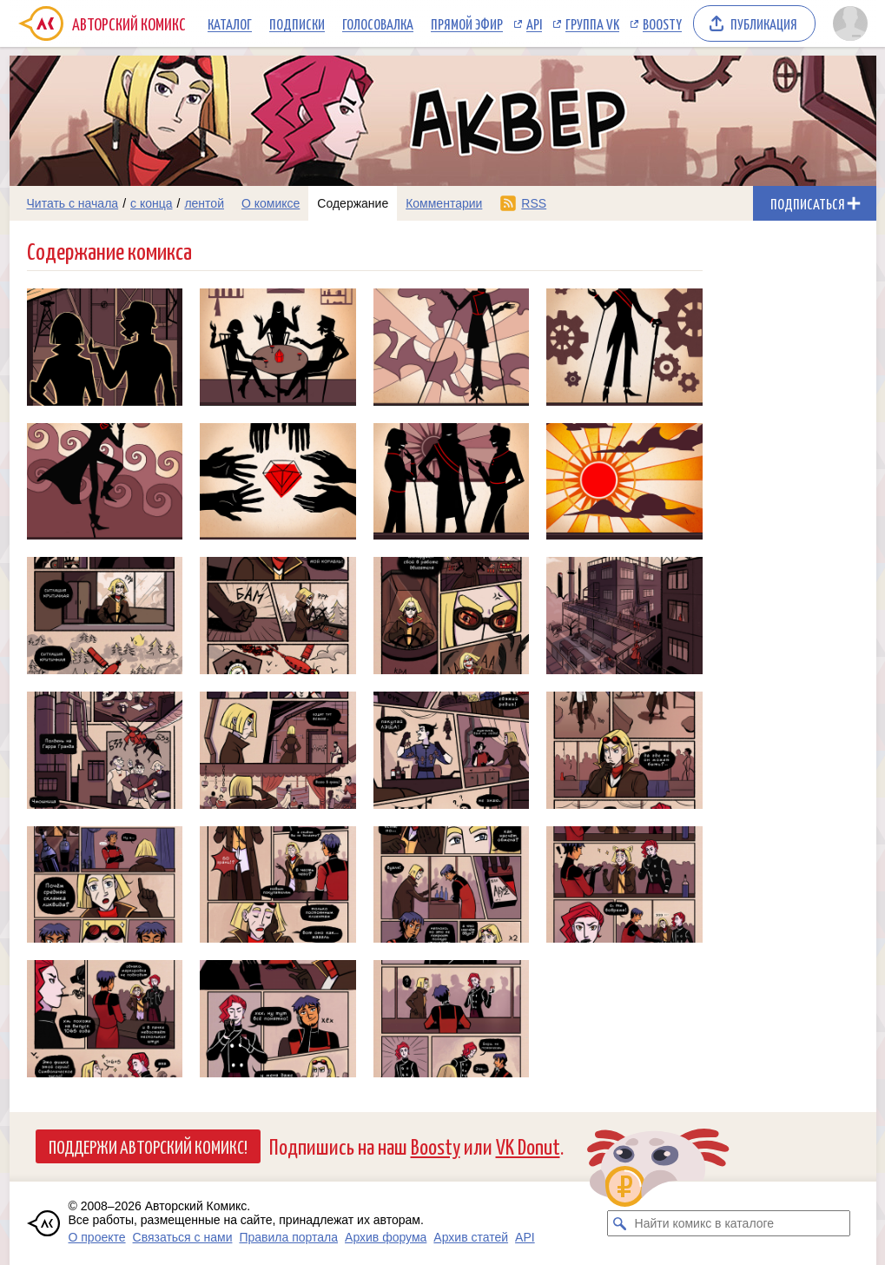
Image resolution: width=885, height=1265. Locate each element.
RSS (533, 203)
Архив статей (470, 1237)
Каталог (230, 23)
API (534, 23)
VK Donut (528, 1145)
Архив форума (385, 1237)
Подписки (297, 23)
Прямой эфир (467, 23)
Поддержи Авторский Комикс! (148, 1146)
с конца (151, 203)
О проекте (97, 1237)
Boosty (662, 23)
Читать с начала (73, 203)
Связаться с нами (183, 1237)
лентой (204, 203)
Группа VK (592, 23)
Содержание (352, 203)
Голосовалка (377, 23)
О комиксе (270, 203)
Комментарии (444, 203)
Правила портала (288, 1237)
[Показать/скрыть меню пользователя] (850, 23)
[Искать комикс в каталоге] (620, 1223)
